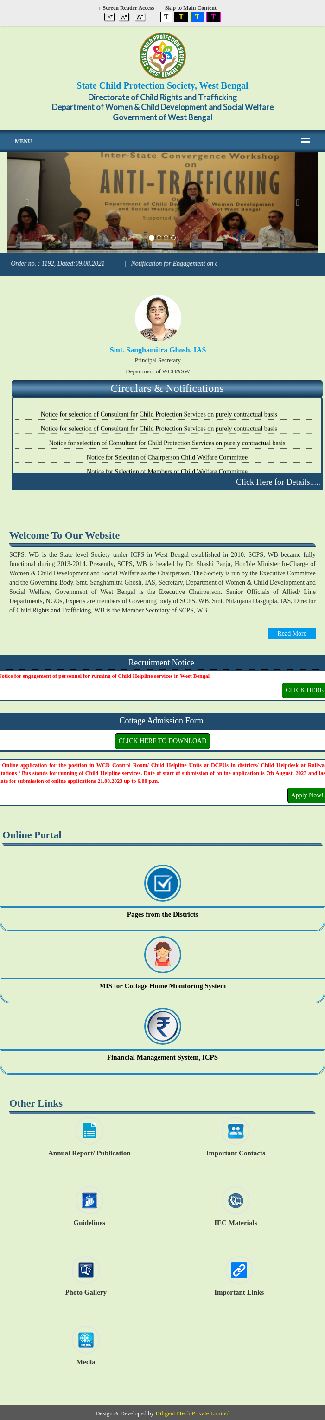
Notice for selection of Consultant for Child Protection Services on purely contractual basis (160, 417)
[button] (30, 202)
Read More (291, 633)
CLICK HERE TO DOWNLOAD (163, 740)
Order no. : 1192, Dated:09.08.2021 (68, 263)
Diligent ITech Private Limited (192, 1413)
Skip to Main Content (191, 8)
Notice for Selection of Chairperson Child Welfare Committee (167, 460)
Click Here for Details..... (278, 482)
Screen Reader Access (126, 8)
